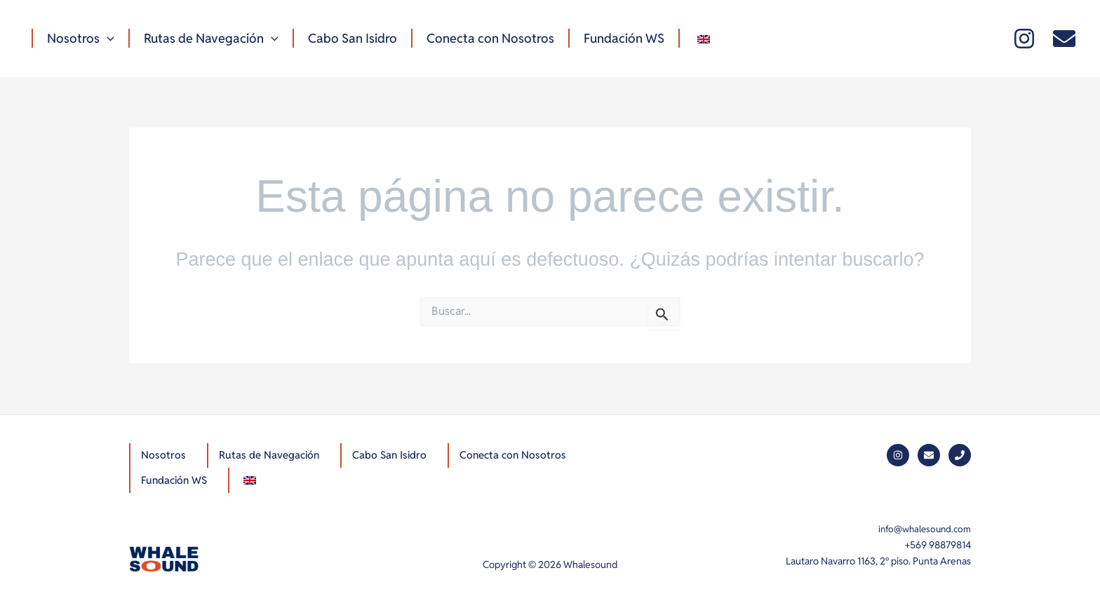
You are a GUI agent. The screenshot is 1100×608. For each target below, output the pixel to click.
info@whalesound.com (921, 528)
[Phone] (959, 454)
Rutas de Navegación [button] (207, 38)
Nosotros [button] (79, 38)
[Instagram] (1024, 38)
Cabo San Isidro (345, 38)
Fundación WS (611, 38)
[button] (105, 38)
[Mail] (1064, 38)
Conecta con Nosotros (480, 38)
